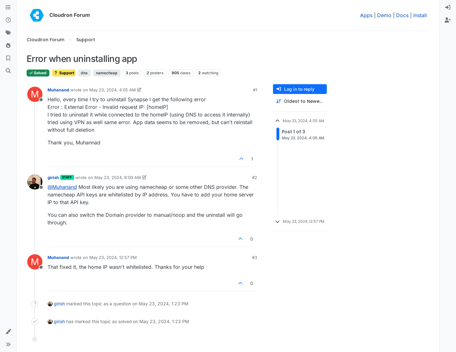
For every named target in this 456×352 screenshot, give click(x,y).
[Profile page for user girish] (34, 181)
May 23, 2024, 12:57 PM (113, 257)
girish (53, 177)
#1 (255, 89)
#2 (254, 177)
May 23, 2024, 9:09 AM (117, 177)
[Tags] (8, 33)
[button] (8, 332)
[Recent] (8, 20)
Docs (402, 15)
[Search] (8, 71)
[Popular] (8, 46)
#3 (254, 257)
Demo (384, 15)
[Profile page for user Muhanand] (34, 94)
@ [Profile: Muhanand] (62, 187)
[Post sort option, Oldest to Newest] (300, 101)
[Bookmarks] (8, 58)
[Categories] (8, 8)
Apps (366, 15)
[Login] (447, 8)
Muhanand (58, 89)
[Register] (447, 20)
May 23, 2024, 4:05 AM (112, 89)
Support (64, 72)
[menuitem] (447, 8)
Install (420, 15)
